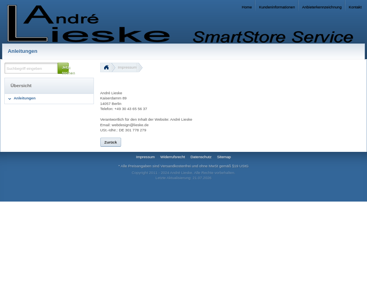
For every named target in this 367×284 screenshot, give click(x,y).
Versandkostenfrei (176, 166)
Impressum (127, 67)
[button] (63, 68)
